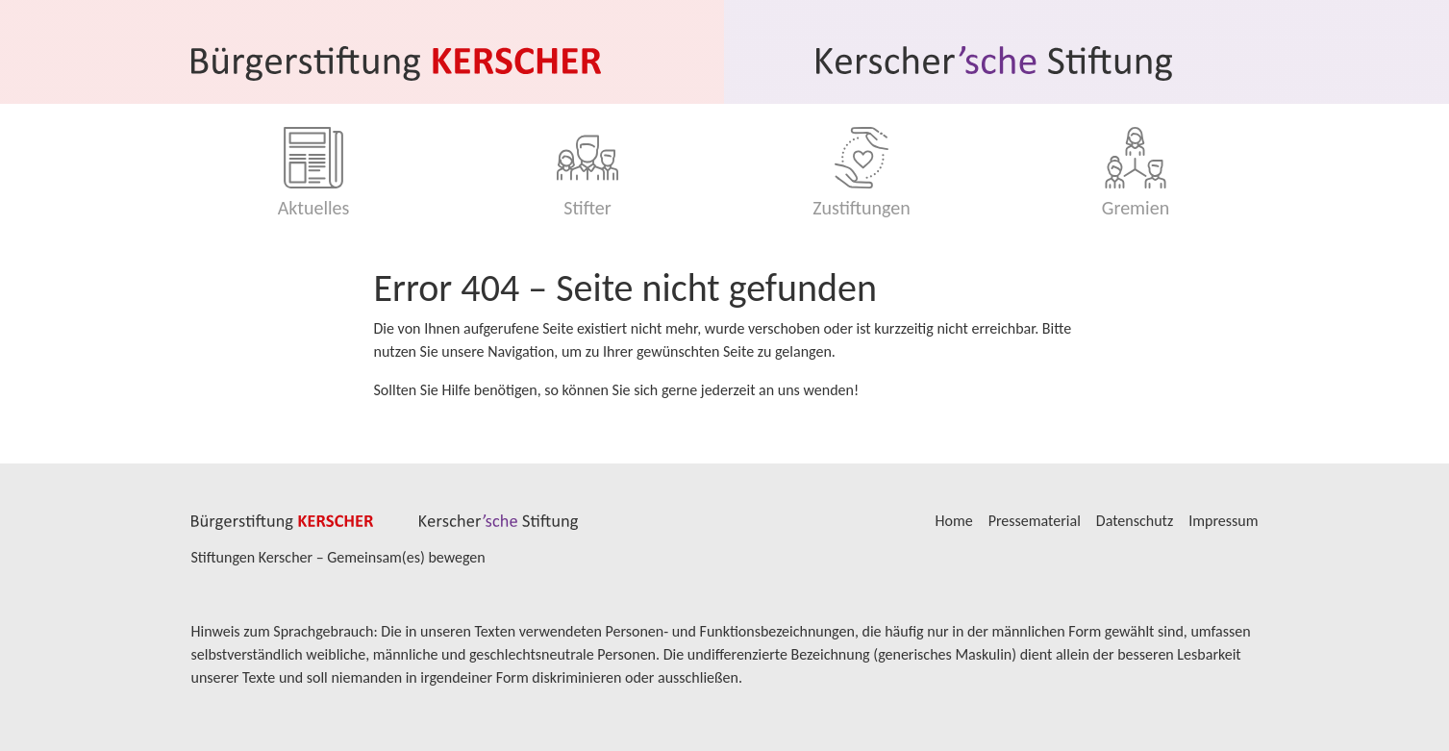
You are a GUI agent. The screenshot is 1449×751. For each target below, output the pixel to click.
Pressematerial (1034, 521)
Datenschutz (1134, 521)
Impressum (1223, 521)
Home (954, 521)
